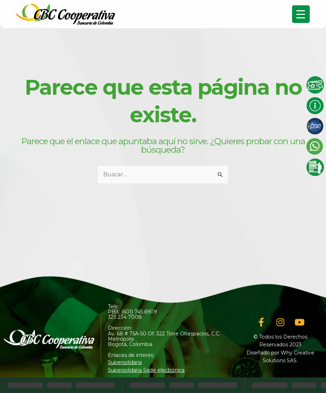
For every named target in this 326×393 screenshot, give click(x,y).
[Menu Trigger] (301, 14)
